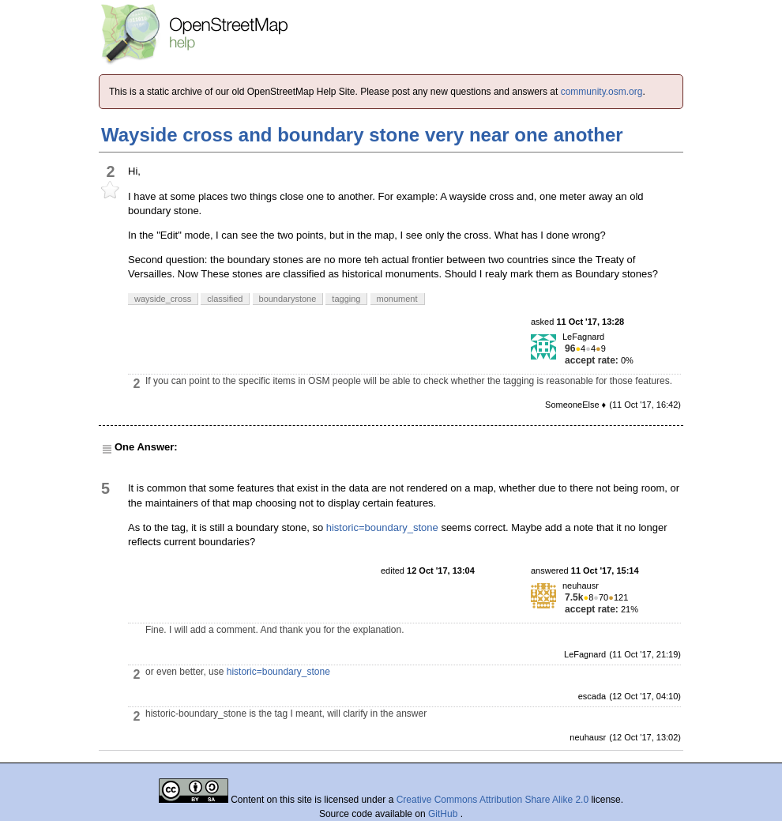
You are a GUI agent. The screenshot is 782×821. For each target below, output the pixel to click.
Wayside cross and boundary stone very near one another (362, 134)
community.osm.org (602, 91)
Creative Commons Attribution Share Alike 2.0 (492, 799)
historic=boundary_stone (382, 527)
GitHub (444, 813)
